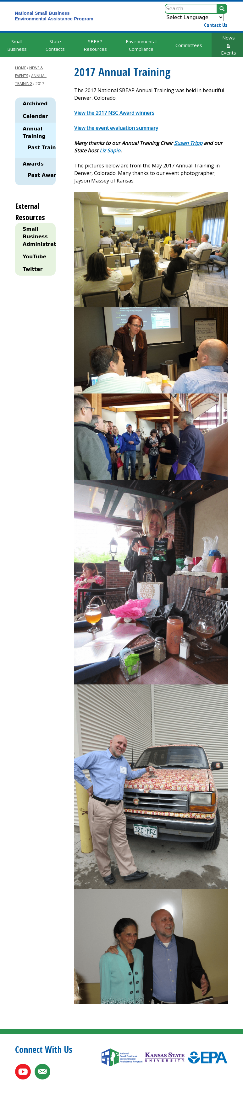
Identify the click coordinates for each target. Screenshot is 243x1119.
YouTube (34, 257)
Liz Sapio (110, 150)
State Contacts (55, 45)
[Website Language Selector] (194, 17)
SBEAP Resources (95, 45)
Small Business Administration (38, 236)
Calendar (35, 116)
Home (20, 68)
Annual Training (34, 132)
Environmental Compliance (141, 45)
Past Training (46, 147)
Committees (188, 45)
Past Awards (45, 175)
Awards (33, 164)
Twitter (32, 269)
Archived (35, 104)
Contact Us (215, 25)
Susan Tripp (188, 143)
